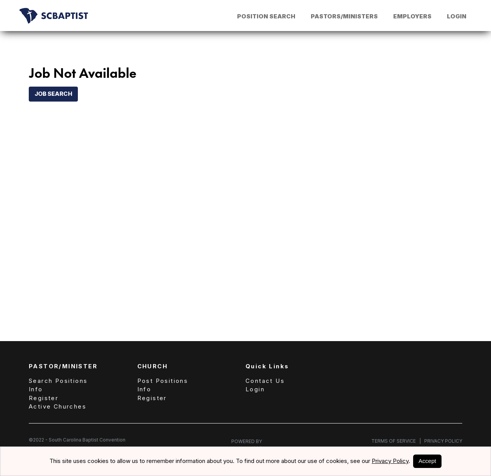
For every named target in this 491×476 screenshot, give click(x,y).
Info (36, 389)
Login (456, 16)
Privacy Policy (441, 441)
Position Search (266, 16)
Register (43, 398)
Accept (427, 461)
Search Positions (58, 380)
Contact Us (265, 380)
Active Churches (57, 406)
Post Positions (162, 380)
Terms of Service (396, 441)
